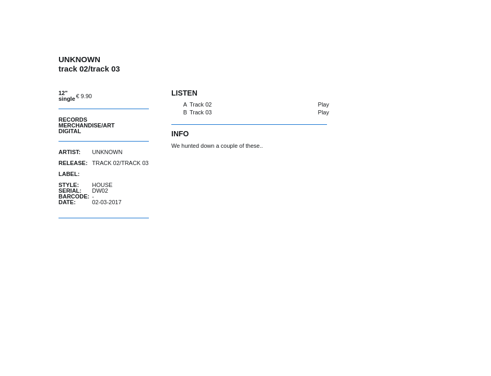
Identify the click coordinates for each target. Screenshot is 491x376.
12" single (67, 96)
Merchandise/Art (87, 125)
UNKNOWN (107, 152)
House (102, 185)
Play (323, 104)
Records (73, 119)
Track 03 (201, 112)
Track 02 (201, 104)
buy (123, 96)
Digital (70, 131)
